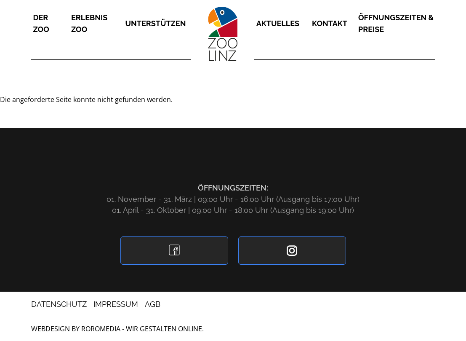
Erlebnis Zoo (89, 23)
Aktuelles (277, 23)
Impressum (115, 304)
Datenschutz (59, 304)
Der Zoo (41, 23)
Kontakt (329, 23)
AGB (152, 304)
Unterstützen (155, 23)
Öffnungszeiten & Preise (396, 23)
